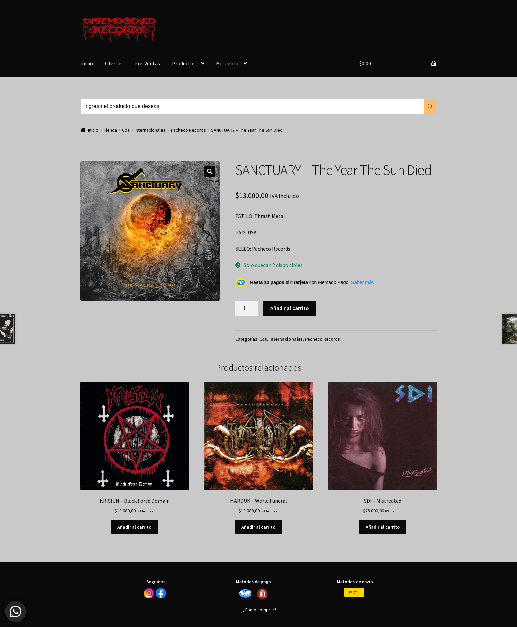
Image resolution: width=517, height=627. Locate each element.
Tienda (110, 130)
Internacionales (150, 130)
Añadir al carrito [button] (134, 527)
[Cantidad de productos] (246, 308)
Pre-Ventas (147, 63)
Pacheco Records (188, 130)
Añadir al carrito (289, 308)
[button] (209, 171)
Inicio (86, 63)
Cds (126, 130)
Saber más (362, 282)
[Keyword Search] (252, 106)
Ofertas (114, 63)
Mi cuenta (227, 63)
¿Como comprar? (259, 610)
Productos (184, 63)
